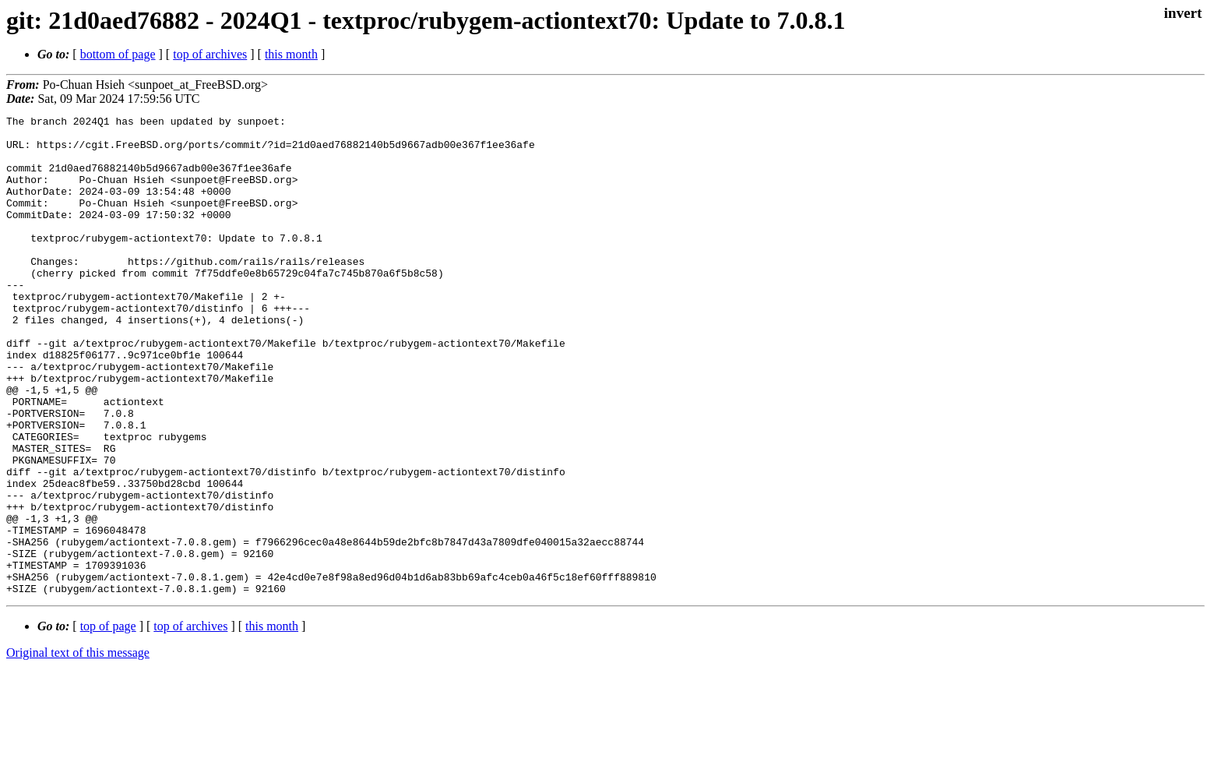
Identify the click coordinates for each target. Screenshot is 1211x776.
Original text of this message (78, 748)
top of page (108, 721)
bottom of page (118, 54)
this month (291, 54)
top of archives (210, 54)
